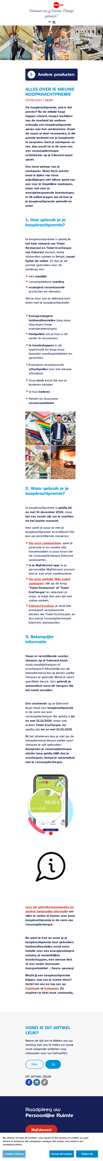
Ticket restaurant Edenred (51, 5)
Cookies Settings (14, 1157)
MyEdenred (41, 1129)
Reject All (87, 1157)
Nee (34, 1064)
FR (49, 22)
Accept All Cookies (61, 1157)
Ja (53, 1064)
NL (54, 22)
